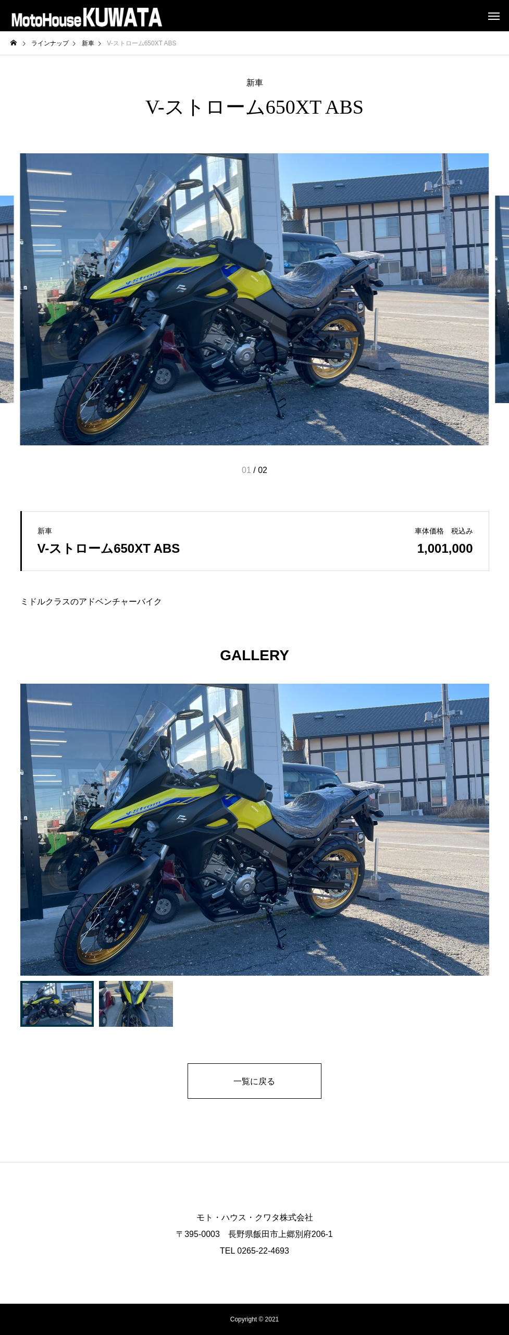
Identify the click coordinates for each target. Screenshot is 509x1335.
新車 (254, 83)
